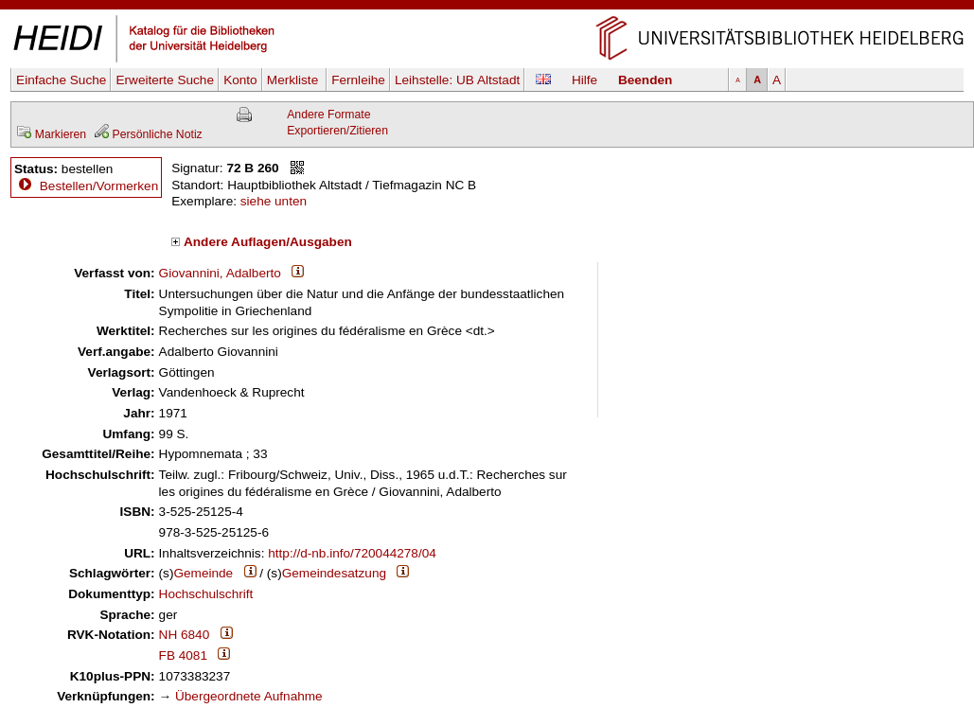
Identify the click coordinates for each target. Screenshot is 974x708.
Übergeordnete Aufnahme (249, 696)
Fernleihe (358, 80)
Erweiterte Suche (164, 80)
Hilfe (584, 80)
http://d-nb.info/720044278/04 (352, 553)
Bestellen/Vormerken (99, 186)
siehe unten (273, 201)
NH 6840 (184, 635)
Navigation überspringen (487, 8)
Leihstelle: (457, 80)
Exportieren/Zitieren (337, 130)
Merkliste (294, 80)
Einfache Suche (61, 80)
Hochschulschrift (206, 594)
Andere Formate (328, 114)
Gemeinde (203, 573)
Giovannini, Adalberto (220, 273)
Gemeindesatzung (334, 573)
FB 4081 (183, 655)
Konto (240, 80)
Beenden (645, 80)
